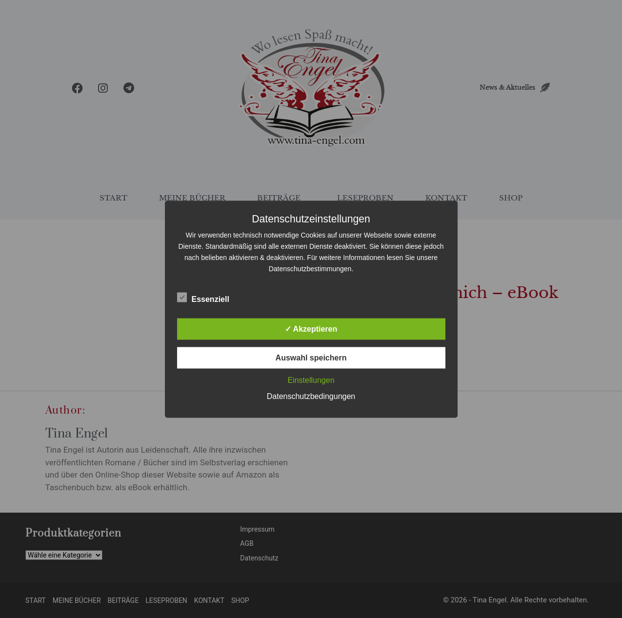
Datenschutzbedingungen (311, 396)
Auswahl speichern (311, 357)
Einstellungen (310, 380)
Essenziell (203, 297)
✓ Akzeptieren (311, 328)
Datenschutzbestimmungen (310, 268)
